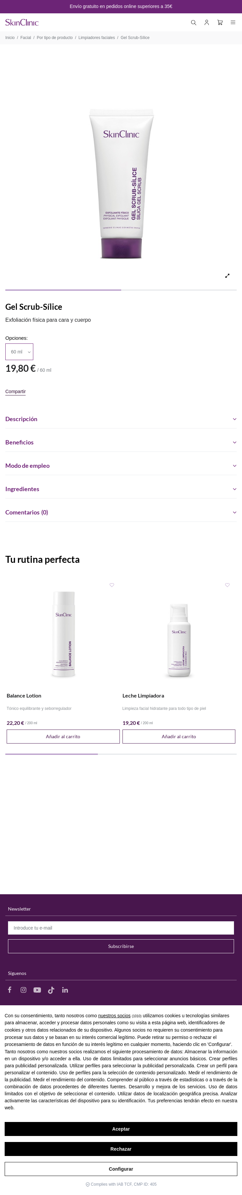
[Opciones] (19, 351)
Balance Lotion (24, 695)
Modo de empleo (121, 465)
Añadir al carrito (63, 736)
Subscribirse (121, 946)
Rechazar (121, 1149)
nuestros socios (114, 1015)
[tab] (121, 416)
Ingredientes (121, 489)
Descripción (121, 419)
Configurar (121, 1169)
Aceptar (121, 1129)
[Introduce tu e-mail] (121, 928)
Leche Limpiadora (143, 695)
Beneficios (121, 442)
